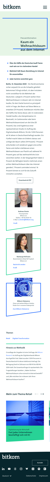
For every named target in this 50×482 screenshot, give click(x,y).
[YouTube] (10, 470)
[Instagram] (22, 470)
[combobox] (7, 476)
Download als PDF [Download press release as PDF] (25, 180)
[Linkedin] (4, 470)
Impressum (43, 476)
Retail (8, 338)
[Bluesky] (28, 470)
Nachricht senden (19, 264)
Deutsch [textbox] (5, 476)
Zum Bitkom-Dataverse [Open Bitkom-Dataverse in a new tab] (21, 309)
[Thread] (16, 470)
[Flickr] (46, 470)
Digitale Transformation (21, 338)
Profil (15, 223)
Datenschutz (31, 476)
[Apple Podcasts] (34, 470)
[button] (42, 394)
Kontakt (40, 463)
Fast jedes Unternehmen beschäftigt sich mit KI (20, 433)
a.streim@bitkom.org (26, 220)
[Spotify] (40, 470)
